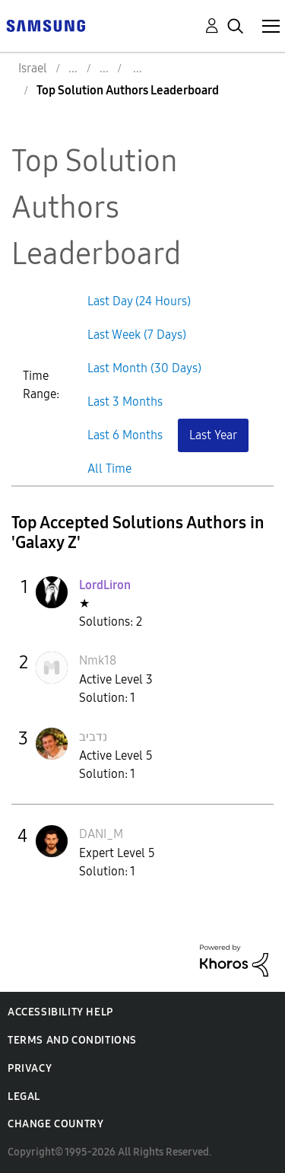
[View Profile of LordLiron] (105, 585)
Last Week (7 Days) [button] (136, 334)
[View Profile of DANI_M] (101, 834)
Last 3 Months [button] (125, 401)
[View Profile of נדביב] (93, 736)
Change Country (55, 1123)
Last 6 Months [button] (125, 435)
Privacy (30, 1068)
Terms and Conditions (72, 1040)
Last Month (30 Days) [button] (144, 368)
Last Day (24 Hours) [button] (139, 301)
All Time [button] (109, 468)
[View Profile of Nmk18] (97, 660)
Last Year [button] (213, 435)
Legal (24, 1096)
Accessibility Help (60, 1012)
